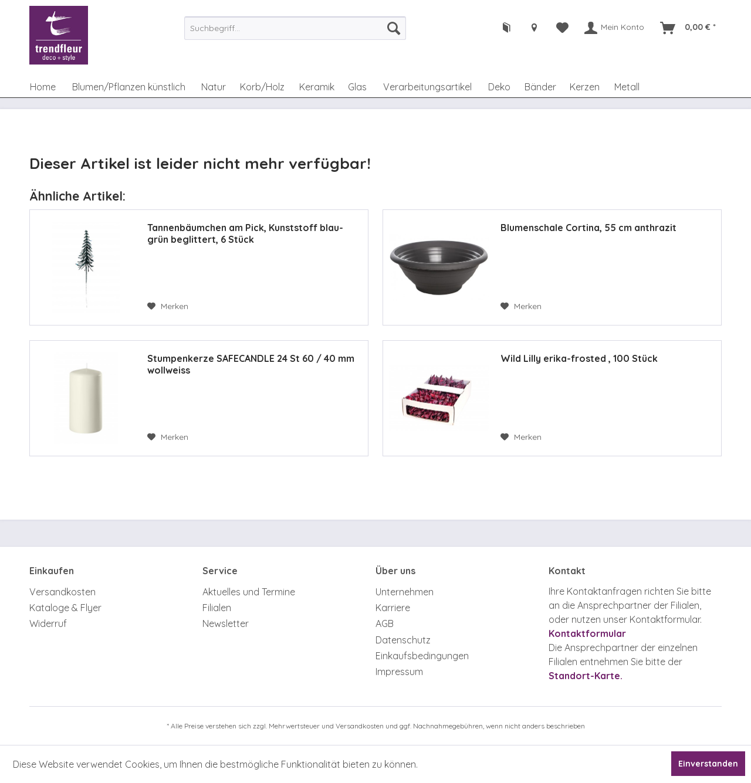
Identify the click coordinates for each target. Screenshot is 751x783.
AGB (385, 623)
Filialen (216, 607)
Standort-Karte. (586, 676)
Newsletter (225, 623)
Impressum (399, 671)
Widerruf (48, 623)
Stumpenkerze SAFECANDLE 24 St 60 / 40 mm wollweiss (250, 364)
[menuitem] (295, 28)
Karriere (393, 607)
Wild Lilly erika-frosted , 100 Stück (579, 358)
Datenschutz (403, 640)
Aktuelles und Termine (248, 592)
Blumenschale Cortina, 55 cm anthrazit (588, 227)
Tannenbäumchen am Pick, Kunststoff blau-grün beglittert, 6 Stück (245, 233)
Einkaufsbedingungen (422, 656)
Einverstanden (708, 763)
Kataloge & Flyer (65, 607)
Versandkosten (62, 592)
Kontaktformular (587, 633)
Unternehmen (405, 592)
